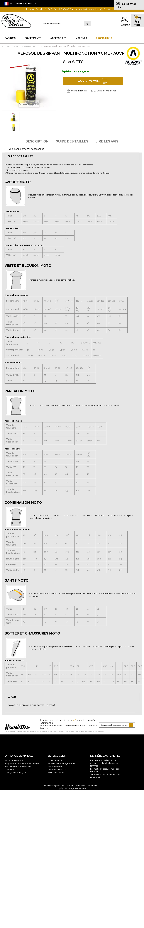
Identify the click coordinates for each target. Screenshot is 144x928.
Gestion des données (76, 785)
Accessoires (37, 149)
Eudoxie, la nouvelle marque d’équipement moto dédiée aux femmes (104, 763)
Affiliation (9, 769)
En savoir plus (110, 9)
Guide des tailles (55, 766)
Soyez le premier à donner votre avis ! (31, 705)
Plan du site (92, 785)
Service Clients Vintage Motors (61, 763)
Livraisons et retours (57, 769)
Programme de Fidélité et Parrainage (22, 763)
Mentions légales (51, 785)
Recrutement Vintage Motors (18, 766)
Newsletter (17, 727)
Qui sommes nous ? (14, 760)
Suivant (23, 118)
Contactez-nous (55, 760)
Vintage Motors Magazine (16, 772)
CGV (63, 785)
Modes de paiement (57, 772)
